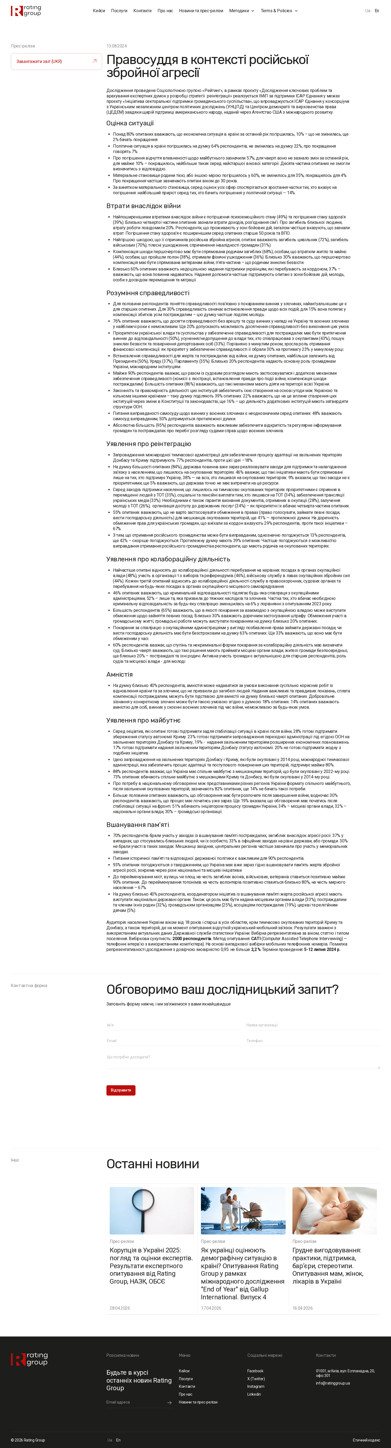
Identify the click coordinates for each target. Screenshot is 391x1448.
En (377, 10)
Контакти (142, 10)
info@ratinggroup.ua (333, 1383)
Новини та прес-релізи (201, 10)
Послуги (119, 10)
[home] (36, 11)
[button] (242, 11)
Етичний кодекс (366, 1440)
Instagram (255, 1386)
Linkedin (254, 1394)
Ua (367, 10)
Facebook (255, 1371)
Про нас (165, 10)
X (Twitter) (256, 1379)
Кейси (99, 10)
